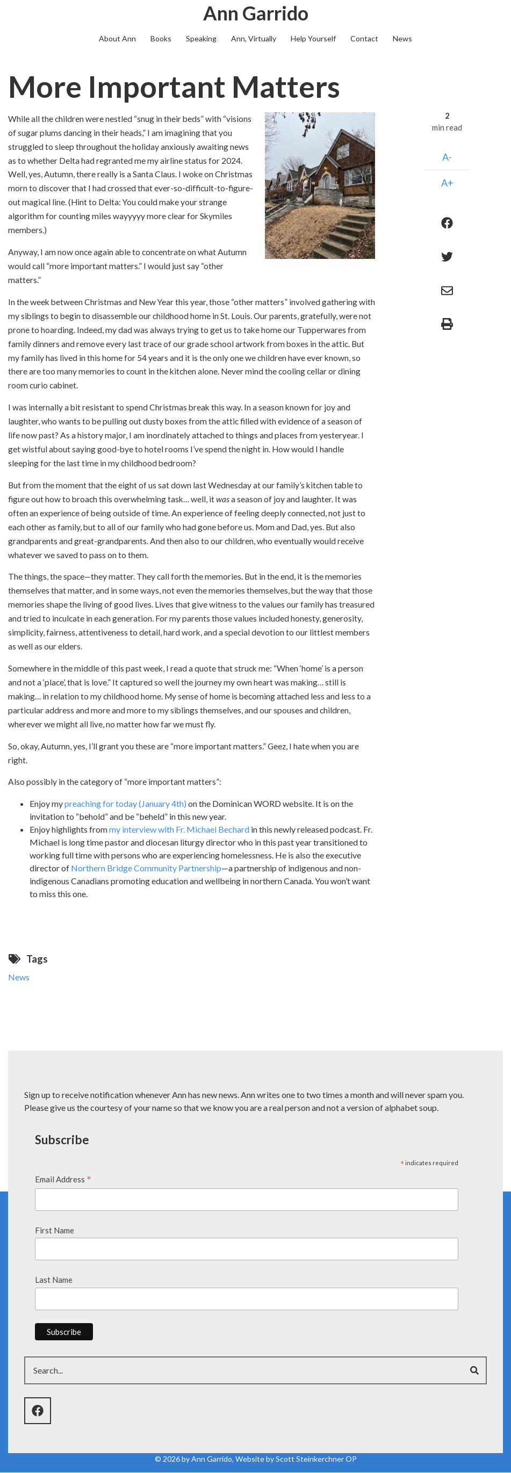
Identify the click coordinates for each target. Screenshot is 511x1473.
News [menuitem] (402, 38)
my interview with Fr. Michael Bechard (179, 829)
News (19, 977)
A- (447, 157)
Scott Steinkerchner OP (316, 1458)
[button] (320, 184)
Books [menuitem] (160, 38)
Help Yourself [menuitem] (313, 38)
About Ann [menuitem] (117, 38)
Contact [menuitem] (364, 38)
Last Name (54, 1279)
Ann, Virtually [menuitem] (253, 38)
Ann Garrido (255, 13)
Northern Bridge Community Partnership (146, 868)
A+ (447, 183)
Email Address (63, 1180)
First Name (54, 1230)
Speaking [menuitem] (201, 38)
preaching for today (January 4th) (125, 803)
